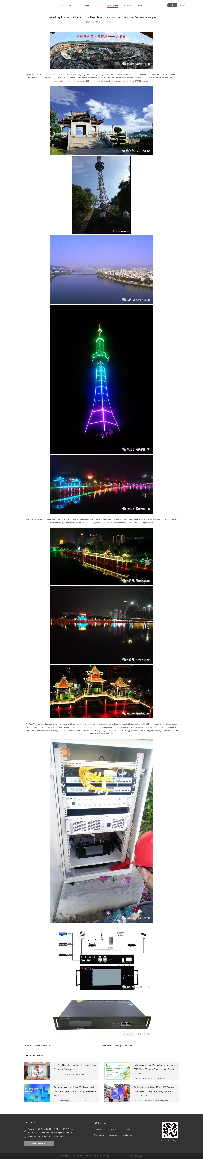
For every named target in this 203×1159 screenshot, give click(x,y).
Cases (98, 5)
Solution (86, 5)
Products (72, 5)
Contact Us (142, 5)
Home (60, 5)
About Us (128, 5)
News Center (112, 5)
